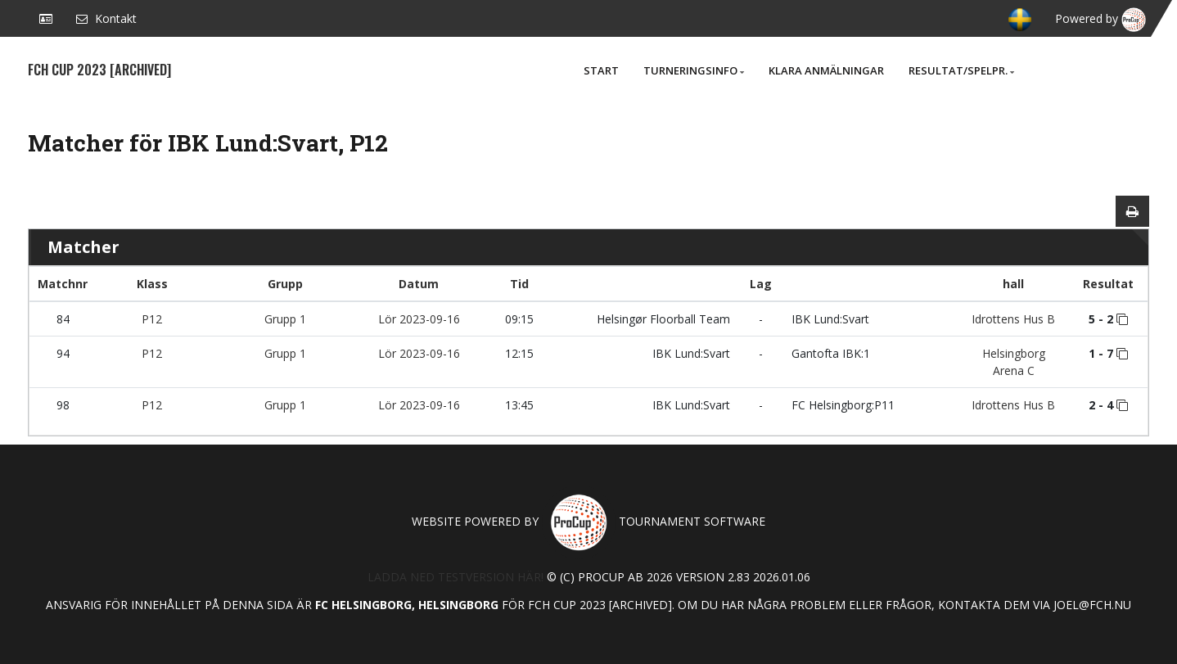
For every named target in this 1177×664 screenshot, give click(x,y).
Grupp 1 (285, 319)
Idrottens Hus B (1013, 319)
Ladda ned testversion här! (455, 577)
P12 (152, 319)
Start (601, 70)
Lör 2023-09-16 (419, 319)
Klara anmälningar (826, 70)
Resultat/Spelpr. (961, 70)
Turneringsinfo (693, 70)
